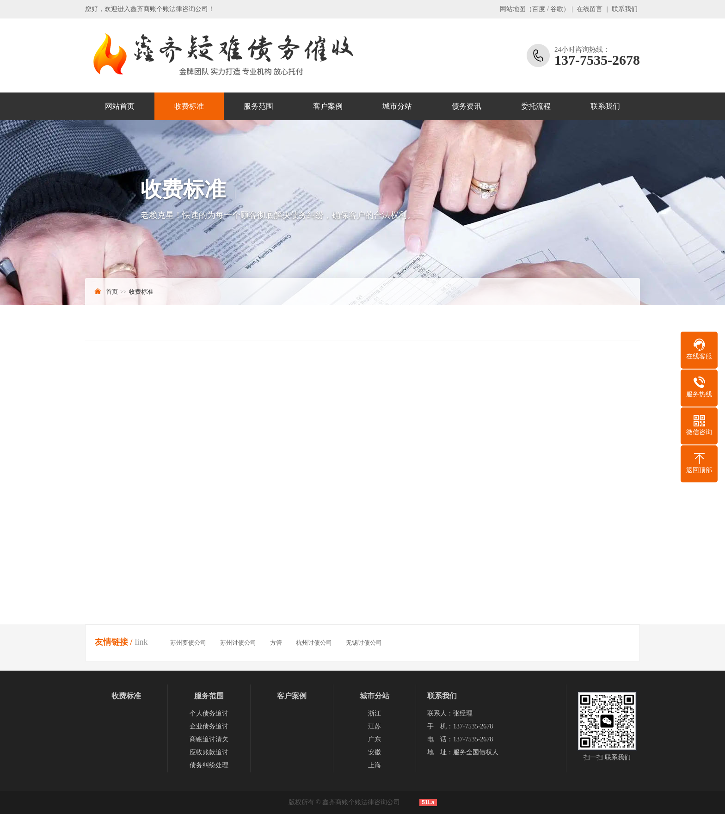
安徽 (374, 752)
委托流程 (536, 106)
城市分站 (397, 106)
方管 (276, 642)
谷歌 (556, 9)
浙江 (374, 713)
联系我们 (625, 9)
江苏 (374, 726)
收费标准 (189, 106)
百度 (538, 9)
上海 (374, 765)
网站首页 (120, 106)
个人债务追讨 (209, 713)
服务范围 (258, 106)
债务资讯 (466, 106)
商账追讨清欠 (209, 739)
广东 (374, 739)
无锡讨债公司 (364, 642)
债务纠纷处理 (209, 765)
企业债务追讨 (209, 726)
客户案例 (328, 106)
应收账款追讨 (209, 752)
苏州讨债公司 (238, 642)
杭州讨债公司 (314, 642)
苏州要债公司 (188, 642)
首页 (112, 291)
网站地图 (513, 9)
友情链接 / (114, 642)
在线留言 (589, 9)
